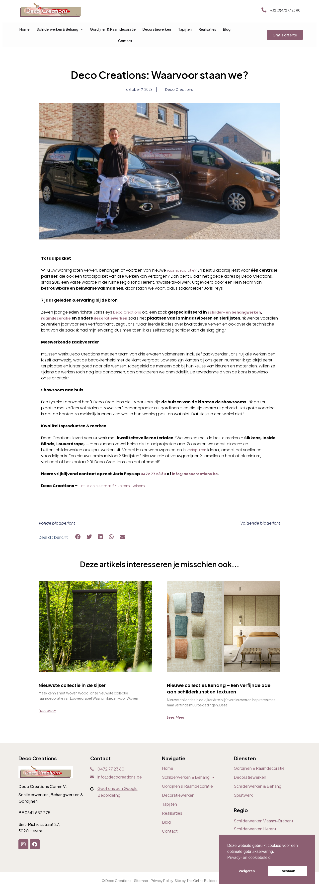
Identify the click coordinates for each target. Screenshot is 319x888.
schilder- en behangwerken (239, 313)
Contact (125, 40)
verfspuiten (198, 450)
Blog (227, 29)
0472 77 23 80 (155, 474)
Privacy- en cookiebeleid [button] (248, 857)
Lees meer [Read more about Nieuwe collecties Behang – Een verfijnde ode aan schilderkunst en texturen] (177, 725)
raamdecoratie (182, 271)
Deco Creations (128, 313)
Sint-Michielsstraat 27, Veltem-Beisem (115, 486)
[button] (78, 538)
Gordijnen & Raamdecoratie (113, 29)
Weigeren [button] (247, 871)
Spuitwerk (243, 802)
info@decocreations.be (200, 474)
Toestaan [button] (287, 871)
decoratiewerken (115, 319)
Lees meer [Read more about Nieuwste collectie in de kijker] (49, 711)
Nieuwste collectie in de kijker (81, 686)
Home (24, 29)
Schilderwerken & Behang (60, 29)
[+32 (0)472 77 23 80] (263, 9)
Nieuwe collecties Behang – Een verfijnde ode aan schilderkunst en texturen (217, 692)
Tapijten (185, 29)
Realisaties (207, 29)
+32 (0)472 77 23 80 (285, 10)
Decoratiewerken (157, 29)
